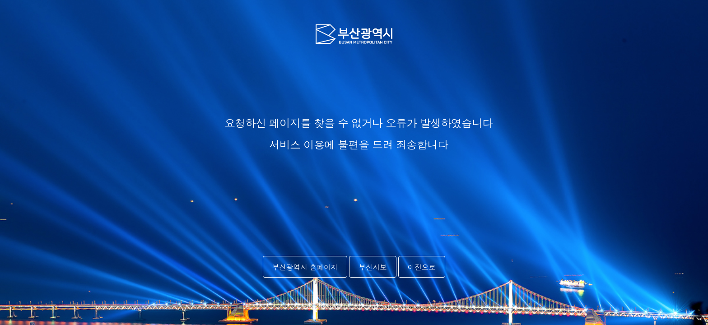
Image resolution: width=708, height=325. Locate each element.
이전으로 (422, 267)
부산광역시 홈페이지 (305, 267)
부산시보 (373, 267)
